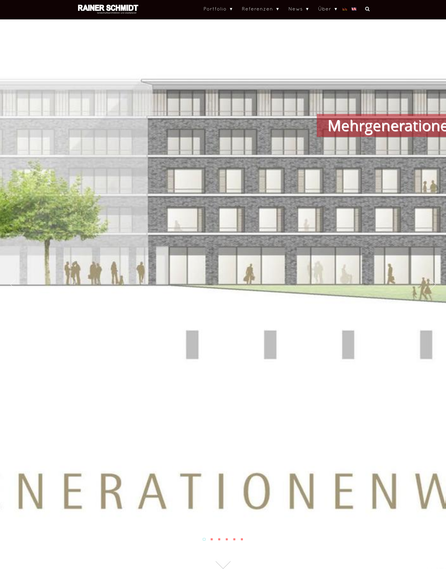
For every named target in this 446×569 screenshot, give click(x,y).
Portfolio (215, 8)
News (295, 8)
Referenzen (257, 8)
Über (324, 8)
